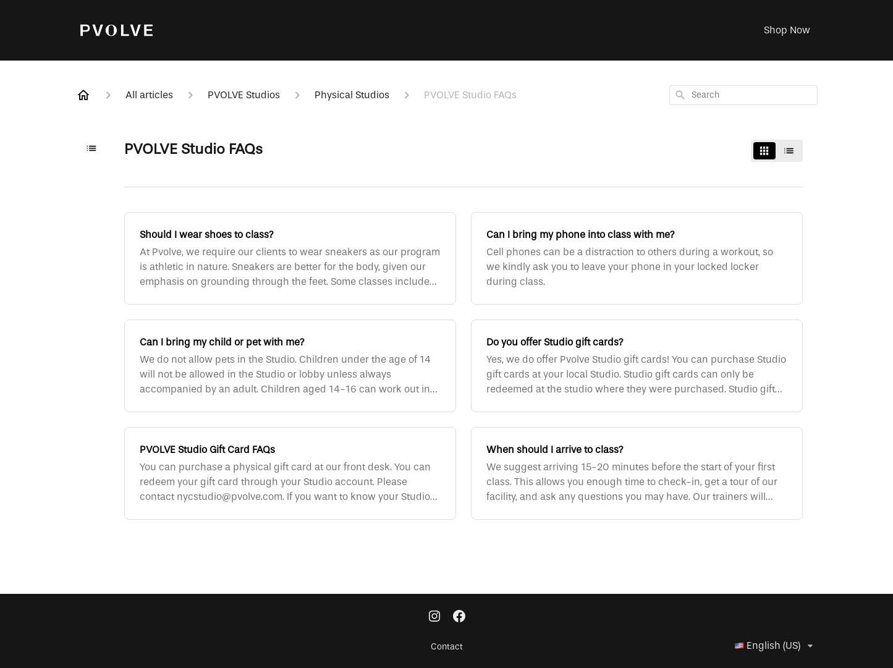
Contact (447, 647)
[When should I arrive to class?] (637, 473)
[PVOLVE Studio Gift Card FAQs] (290, 473)
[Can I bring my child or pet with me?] (290, 365)
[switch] (777, 151)
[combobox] (743, 95)
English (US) (776, 645)
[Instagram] (434, 617)
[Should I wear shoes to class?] (290, 258)
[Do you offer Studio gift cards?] (637, 365)
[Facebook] (459, 617)
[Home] (83, 95)
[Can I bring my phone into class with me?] (637, 258)
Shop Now (787, 30)
